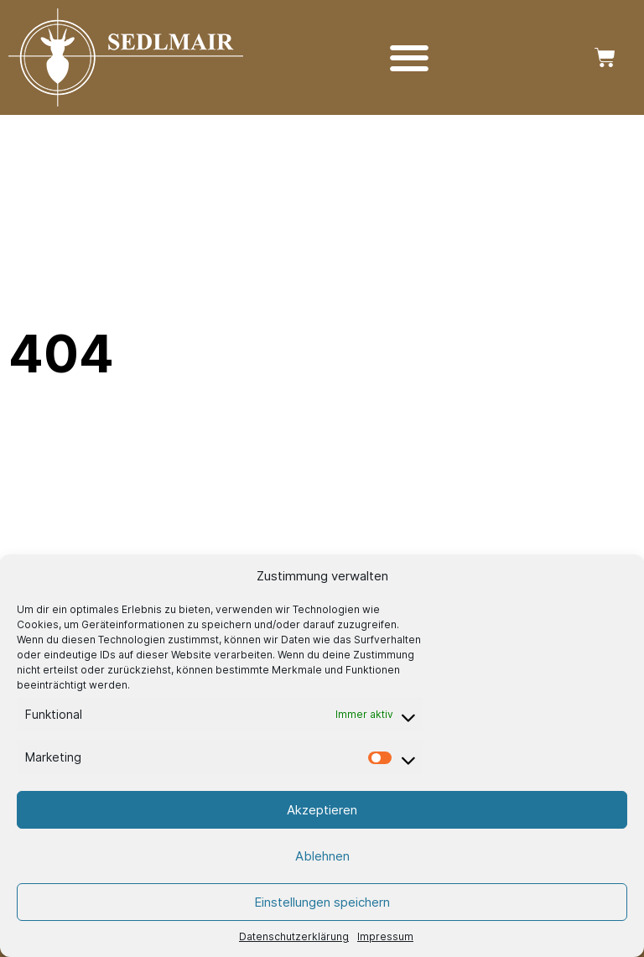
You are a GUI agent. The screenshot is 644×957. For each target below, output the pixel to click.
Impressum (385, 936)
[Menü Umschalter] (409, 58)
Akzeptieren (322, 810)
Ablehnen (322, 856)
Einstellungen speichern (322, 902)
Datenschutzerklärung (294, 936)
